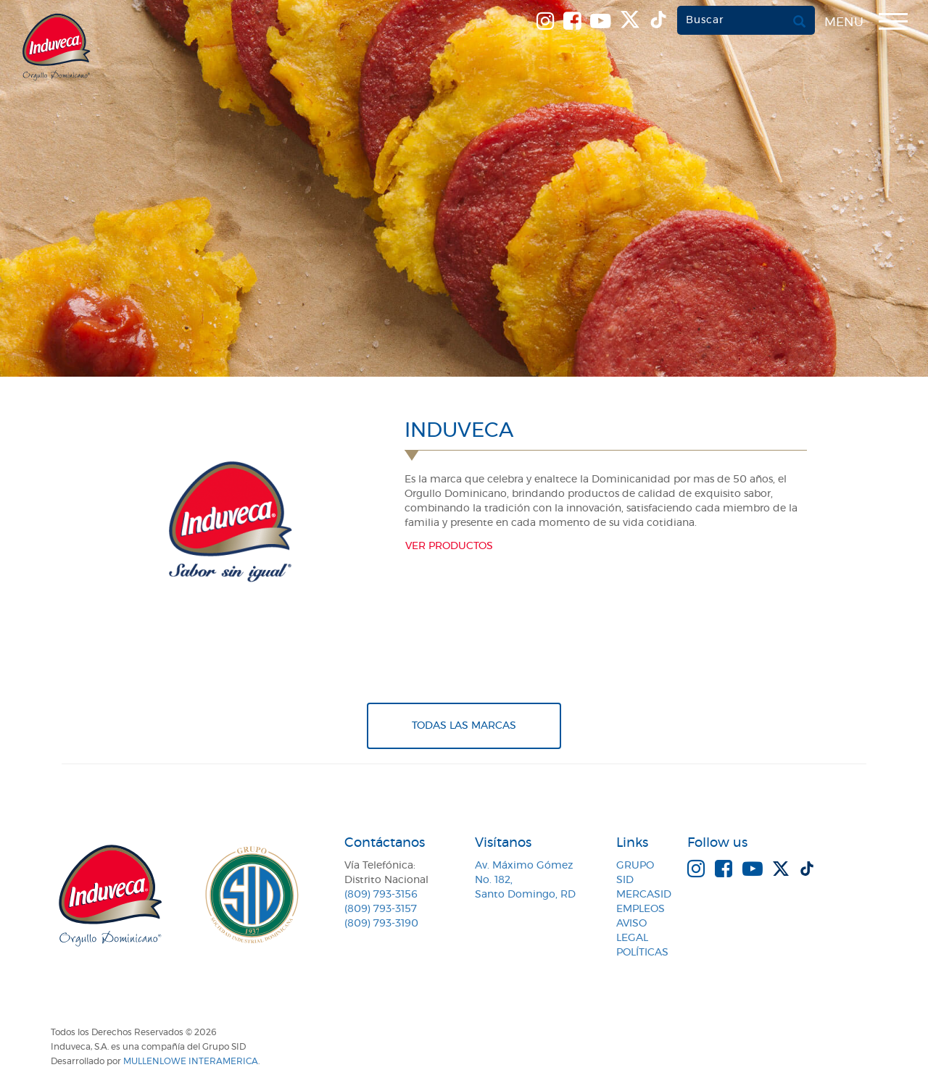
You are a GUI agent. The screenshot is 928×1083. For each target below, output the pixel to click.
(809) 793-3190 (381, 924)
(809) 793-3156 (381, 895)
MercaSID (643, 895)
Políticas (642, 953)
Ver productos (449, 546)
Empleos (640, 909)
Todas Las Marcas (464, 726)
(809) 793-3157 (380, 909)
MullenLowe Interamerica (190, 1061)
